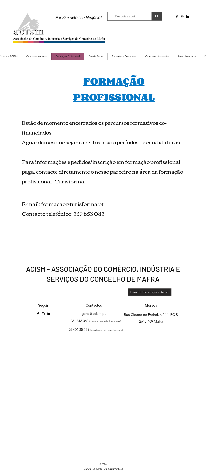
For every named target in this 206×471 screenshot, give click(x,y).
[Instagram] (182, 16)
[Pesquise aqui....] (127, 16)
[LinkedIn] (187, 16)
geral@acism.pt (94, 313)
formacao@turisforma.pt (72, 203)
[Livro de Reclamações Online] (149, 292)
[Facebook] (177, 16)
